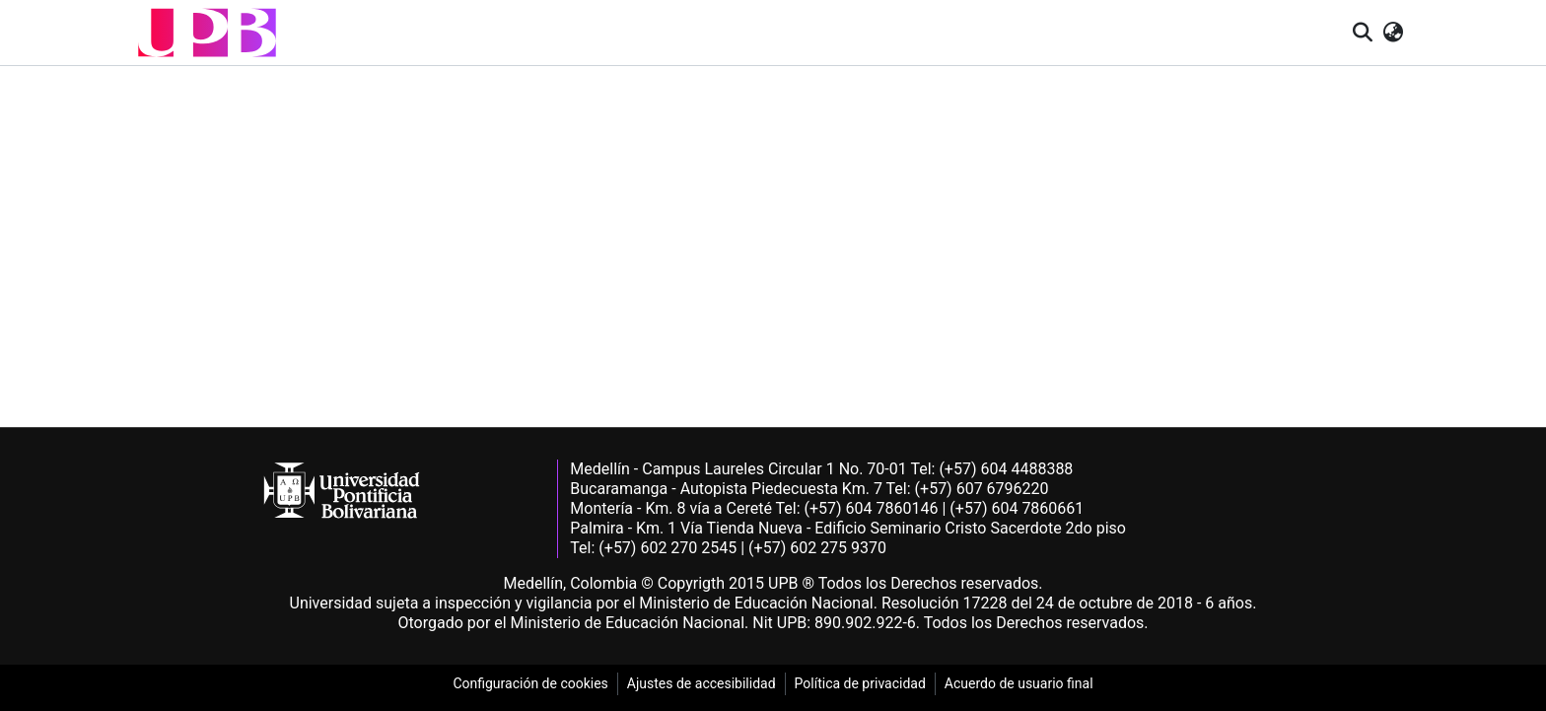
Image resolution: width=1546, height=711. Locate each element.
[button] (207, 32)
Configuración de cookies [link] (530, 683)
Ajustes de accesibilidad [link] (701, 683)
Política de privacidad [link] (860, 683)
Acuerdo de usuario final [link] (1019, 683)
